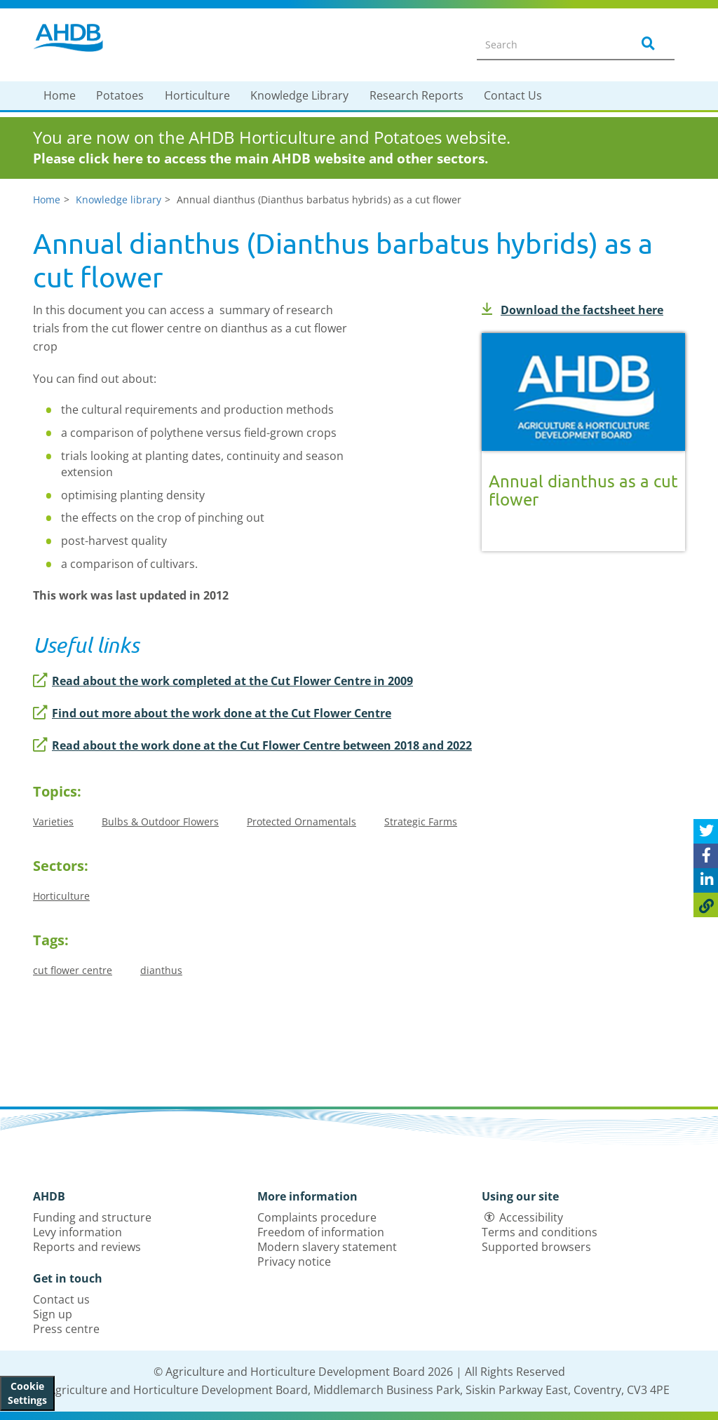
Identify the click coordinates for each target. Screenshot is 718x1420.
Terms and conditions (539, 1232)
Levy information (77, 1232)
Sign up (52, 1314)
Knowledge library (118, 199)
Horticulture (197, 95)
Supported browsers (536, 1247)
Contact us (61, 1299)
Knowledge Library (299, 95)
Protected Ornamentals (301, 821)
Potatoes (120, 95)
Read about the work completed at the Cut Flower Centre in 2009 (223, 681)
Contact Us (513, 95)
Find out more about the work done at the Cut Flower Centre (212, 713)
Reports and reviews (87, 1247)
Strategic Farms (420, 821)
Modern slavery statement (327, 1247)
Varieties (53, 821)
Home (59, 95)
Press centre (66, 1329)
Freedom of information (320, 1232)
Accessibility (531, 1217)
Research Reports (416, 95)
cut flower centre (72, 970)
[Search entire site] (545, 44)
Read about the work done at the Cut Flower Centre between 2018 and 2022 (252, 745)
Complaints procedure (317, 1217)
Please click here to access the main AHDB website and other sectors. (260, 158)
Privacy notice (294, 1261)
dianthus (161, 970)
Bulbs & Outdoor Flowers (160, 821)
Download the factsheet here (572, 310)
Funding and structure (92, 1217)
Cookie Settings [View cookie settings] (27, 1393)
